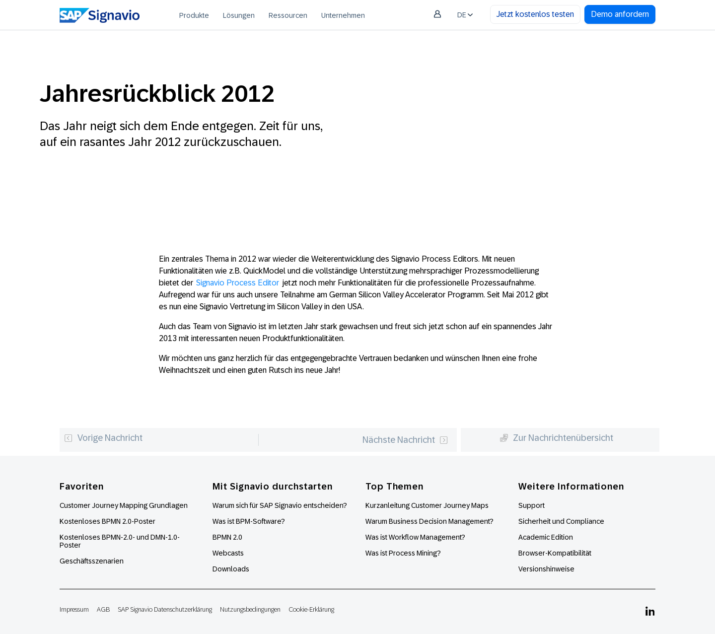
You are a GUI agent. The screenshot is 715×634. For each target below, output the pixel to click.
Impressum (74, 609)
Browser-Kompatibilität (554, 553)
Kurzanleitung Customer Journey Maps (427, 505)
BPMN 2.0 (227, 537)
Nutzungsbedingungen (250, 609)
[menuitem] (194, 15)
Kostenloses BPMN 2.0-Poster (107, 521)
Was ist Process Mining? (403, 553)
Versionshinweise (546, 569)
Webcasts (228, 553)
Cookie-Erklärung (311, 609)
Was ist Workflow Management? (415, 537)
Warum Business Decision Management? (429, 521)
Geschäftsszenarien (92, 561)
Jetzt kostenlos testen (535, 14)
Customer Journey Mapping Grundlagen (124, 505)
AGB (103, 609)
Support (531, 505)
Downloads (231, 569)
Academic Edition (545, 537)
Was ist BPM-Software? (249, 521)
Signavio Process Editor (237, 283)
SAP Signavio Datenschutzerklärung (165, 609)
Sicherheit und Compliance (561, 521)
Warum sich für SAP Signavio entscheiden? (280, 505)
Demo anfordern (620, 14)
